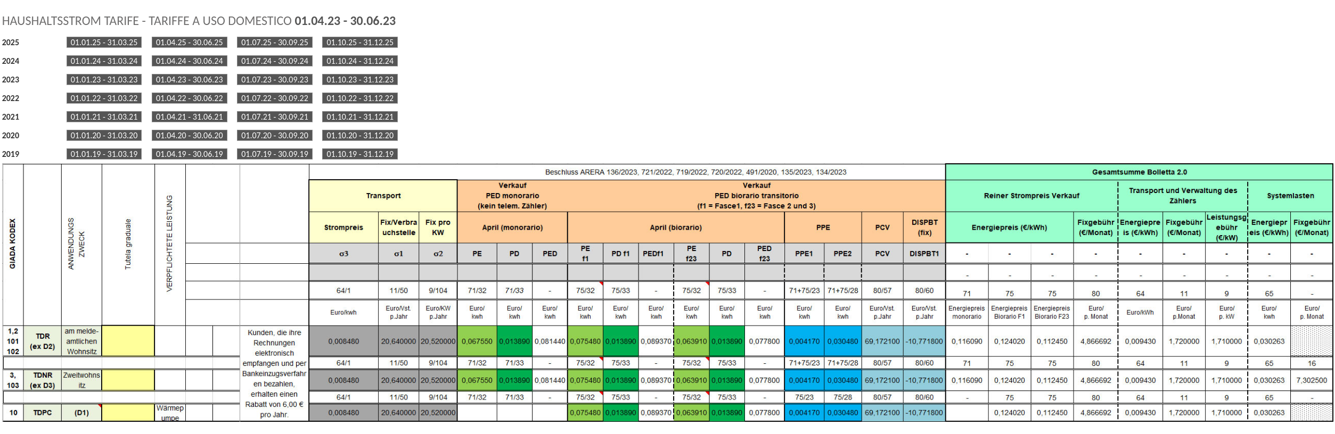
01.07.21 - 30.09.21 (274, 117)
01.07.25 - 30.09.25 (274, 42)
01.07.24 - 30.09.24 (274, 61)
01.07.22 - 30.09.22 (274, 98)
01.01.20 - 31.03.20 (104, 135)
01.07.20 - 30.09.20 (274, 135)
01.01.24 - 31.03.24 (104, 61)
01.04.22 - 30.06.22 (189, 98)
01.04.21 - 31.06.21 (189, 117)
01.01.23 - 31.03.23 (104, 79)
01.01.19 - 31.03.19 (104, 154)
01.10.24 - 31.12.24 (360, 61)
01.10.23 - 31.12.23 (360, 79)
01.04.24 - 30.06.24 (189, 61)
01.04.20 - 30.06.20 (189, 135)
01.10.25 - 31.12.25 (360, 42)
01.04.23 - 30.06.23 (189, 79)
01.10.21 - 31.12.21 (360, 117)
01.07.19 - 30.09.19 (274, 154)
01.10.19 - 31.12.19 (360, 154)
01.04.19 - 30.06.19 (189, 154)
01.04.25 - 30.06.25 (189, 42)
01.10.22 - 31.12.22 (360, 98)
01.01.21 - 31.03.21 (104, 117)
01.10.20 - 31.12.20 (360, 135)
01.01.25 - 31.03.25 (104, 42)
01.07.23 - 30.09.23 (274, 79)
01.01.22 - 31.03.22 (104, 98)
